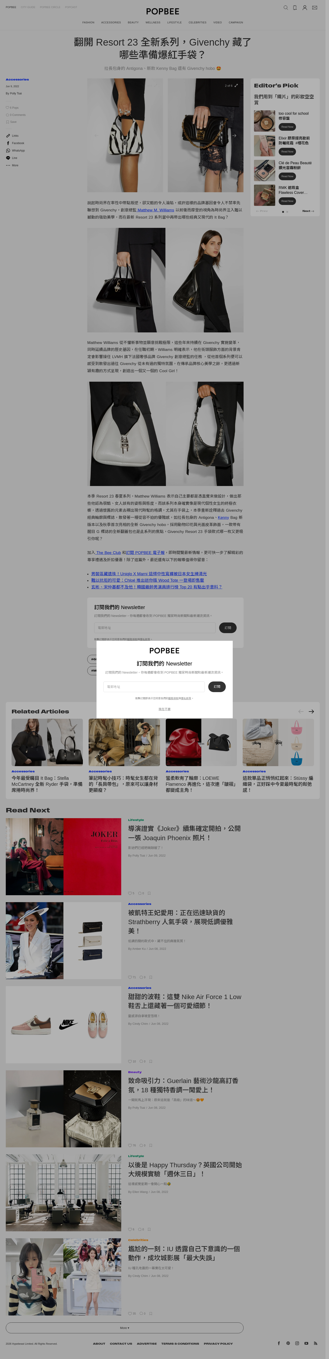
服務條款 (173, 698)
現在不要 (165, 709)
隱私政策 (186, 698)
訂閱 (217, 687)
